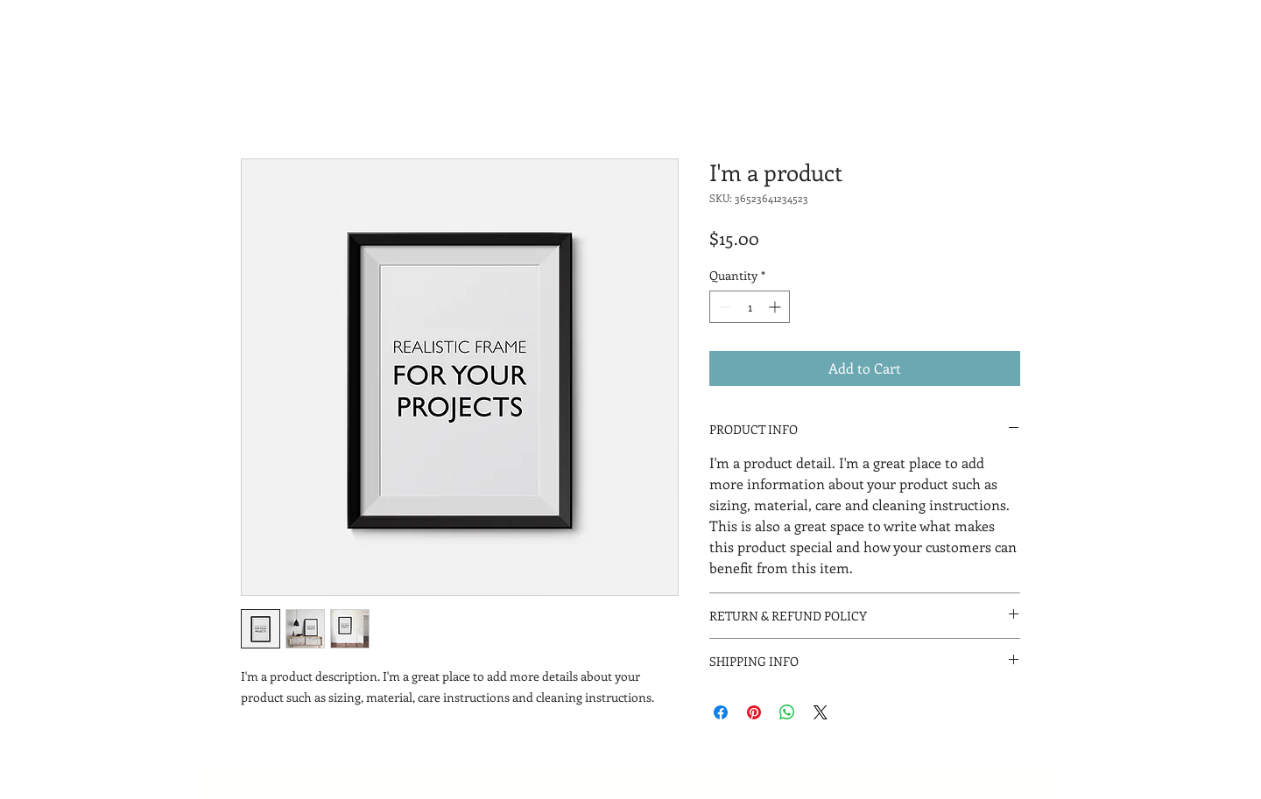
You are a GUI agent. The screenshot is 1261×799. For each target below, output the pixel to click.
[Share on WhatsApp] (787, 712)
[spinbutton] (749, 306)
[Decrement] (723, 306)
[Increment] (776, 306)
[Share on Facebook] (720, 712)
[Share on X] (820, 712)
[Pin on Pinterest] (753, 712)
